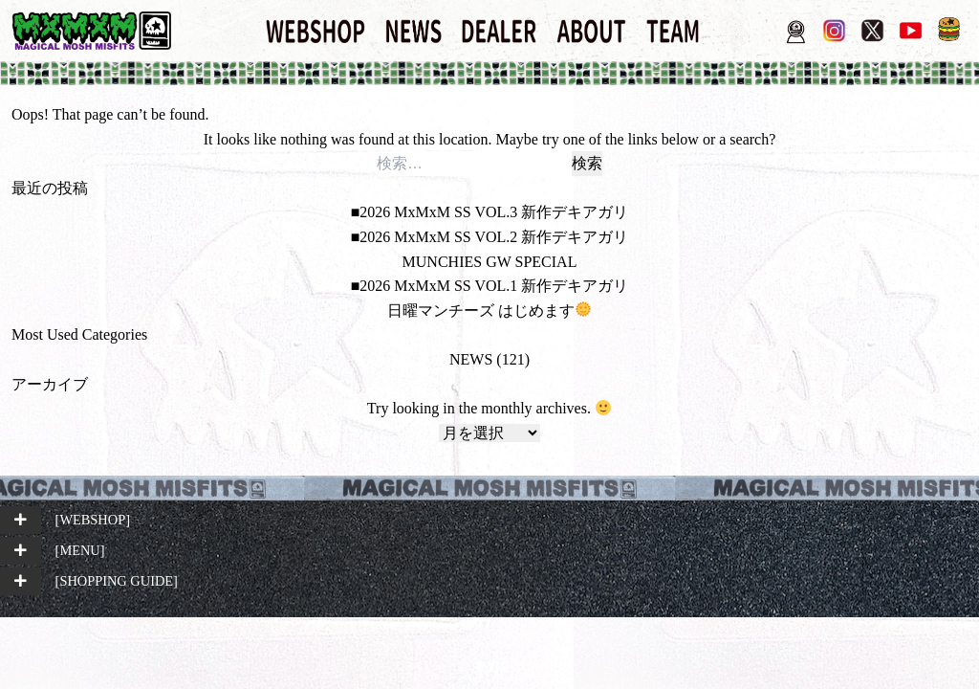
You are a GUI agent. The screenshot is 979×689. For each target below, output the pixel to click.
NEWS (470, 359)
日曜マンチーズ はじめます (489, 310)
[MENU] (80, 550)
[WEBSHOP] (92, 519)
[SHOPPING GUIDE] (116, 581)
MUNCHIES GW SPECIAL (489, 262)
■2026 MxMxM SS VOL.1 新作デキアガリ (490, 286)
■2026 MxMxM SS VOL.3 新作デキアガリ (490, 212)
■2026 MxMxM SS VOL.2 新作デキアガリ (490, 237)
